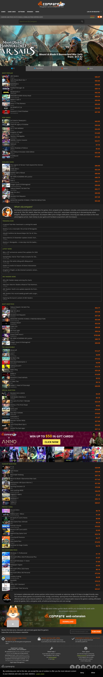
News (37, 12)
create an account (81, 655)
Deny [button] (82, 672)
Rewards (30, 12)
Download (68, 621)
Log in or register (93, 12)
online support (53, 657)
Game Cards (12, 12)
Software (21, 12)
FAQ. (53, 659)
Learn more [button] (40, 674)
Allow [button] (93, 672)
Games (3, 12)
